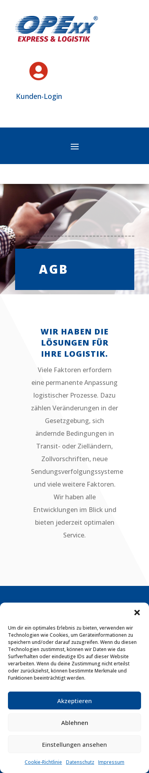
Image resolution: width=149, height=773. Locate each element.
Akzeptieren (74, 701)
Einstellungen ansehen (74, 744)
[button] (137, 612)
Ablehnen (74, 723)
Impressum (111, 762)
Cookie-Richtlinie (43, 762)
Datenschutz (80, 762)
